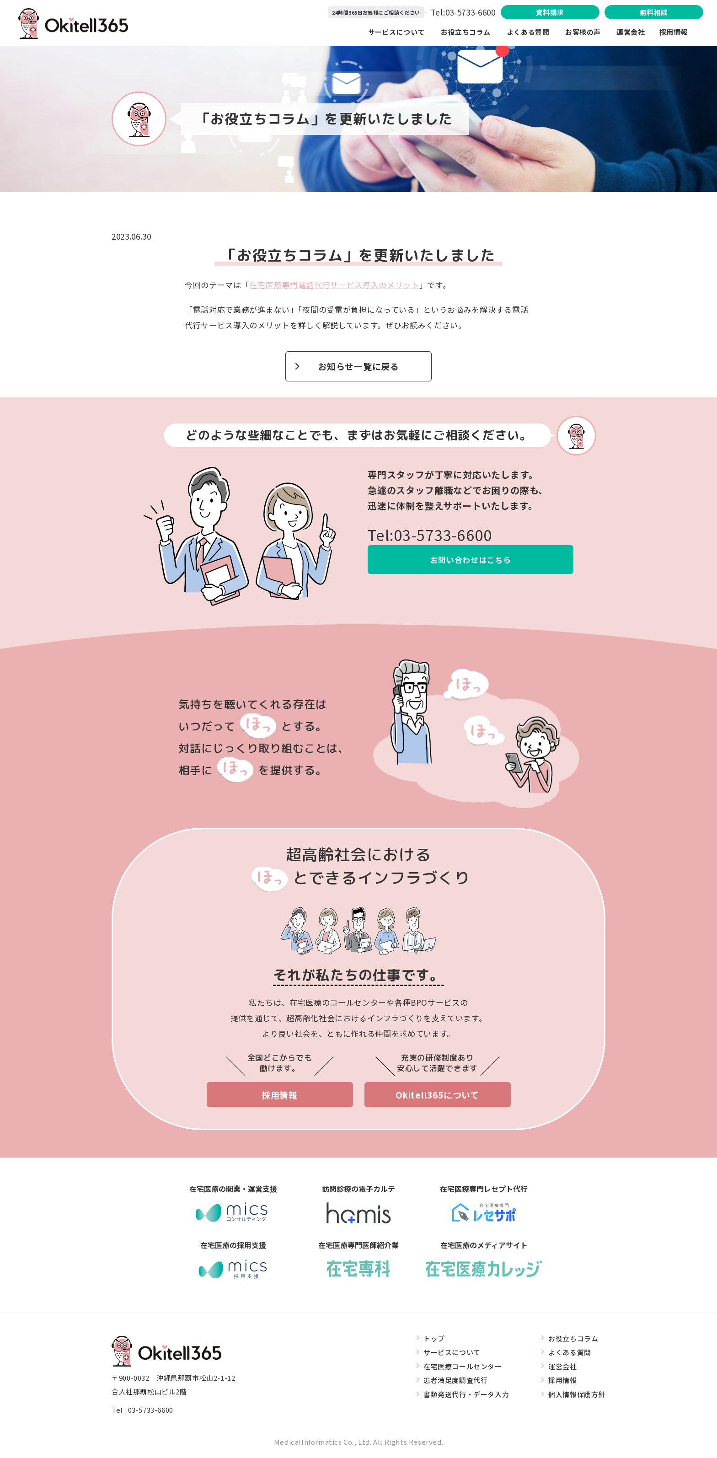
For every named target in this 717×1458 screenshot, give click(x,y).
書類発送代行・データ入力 (466, 1394)
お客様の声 (583, 32)
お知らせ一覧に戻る (358, 366)
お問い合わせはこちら (470, 559)
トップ (434, 1338)
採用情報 (673, 32)
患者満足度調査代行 (455, 1380)
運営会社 (637, 32)
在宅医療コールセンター (462, 1366)
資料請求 (547, 12)
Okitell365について (437, 1095)
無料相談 (652, 12)
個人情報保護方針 (576, 1394)
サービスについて (397, 32)
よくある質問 (528, 32)
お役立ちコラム (466, 32)
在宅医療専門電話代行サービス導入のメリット (334, 284)
